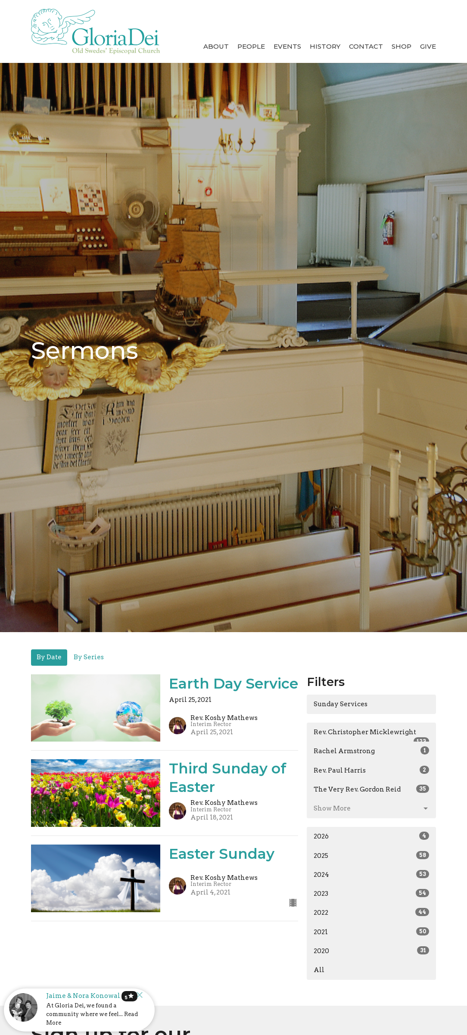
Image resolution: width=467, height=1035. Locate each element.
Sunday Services (340, 704)
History (325, 46)
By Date (49, 657)
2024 (371, 874)
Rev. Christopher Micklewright (371, 735)
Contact (366, 46)
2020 (371, 950)
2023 (371, 893)
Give (428, 46)
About (216, 46)
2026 (371, 836)
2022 (371, 912)
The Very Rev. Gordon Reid (371, 789)
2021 (371, 931)
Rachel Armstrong (371, 750)
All (319, 970)
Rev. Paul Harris (371, 770)
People (251, 46)
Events (287, 46)
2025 (371, 855)
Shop (401, 46)
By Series (89, 657)
